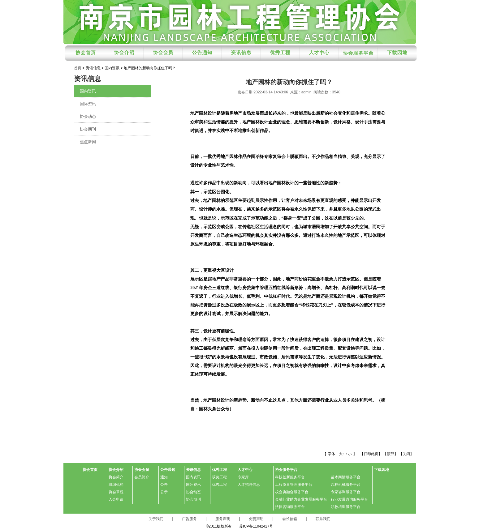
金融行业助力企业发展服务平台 (301, 499)
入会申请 (116, 499)
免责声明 (256, 519)
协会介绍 (116, 470)
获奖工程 (219, 477)
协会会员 (141, 470)
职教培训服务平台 (345, 507)
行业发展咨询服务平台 (349, 499)
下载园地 (381, 470)
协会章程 (116, 492)
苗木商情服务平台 (345, 477)
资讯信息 (193, 470)
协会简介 (116, 477)
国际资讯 (88, 103)
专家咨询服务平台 (345, 492)
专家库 (243, 477)
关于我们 (156, 519)
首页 (77, 68)
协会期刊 (88, 129)
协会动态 (88, 116)
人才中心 (245, 470)
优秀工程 (219, 470)
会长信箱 (289, 519)
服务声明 (222, 519)
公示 (164, 492)
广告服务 (189, 519)
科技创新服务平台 (290, 477)
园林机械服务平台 (345, 484)
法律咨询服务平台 (290, 507)
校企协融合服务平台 (292, 492)
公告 (164, 484)
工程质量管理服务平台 (293, 484)
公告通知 (167, 470)
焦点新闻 (88, 141)
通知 (164, 477)
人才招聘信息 (249, 484)
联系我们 (323, 519)
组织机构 (116, 484)
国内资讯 (88, 91)
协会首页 (90, 470)
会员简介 (141, 477)
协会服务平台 (286, 470)
